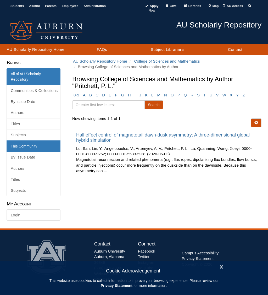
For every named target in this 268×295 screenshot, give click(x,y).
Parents (51, 6)
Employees (70, 6)
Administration (94, 6)
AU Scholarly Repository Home (36, 49)
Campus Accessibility (200, 253)
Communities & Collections (34, 90)
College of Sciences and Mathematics (167, 61)
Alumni (34, 6)
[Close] (221, 266)
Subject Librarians (168, 49)
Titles (15, 124)
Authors (17, 112)
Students (17, 6)
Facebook (146, 251)
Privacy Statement (116, 285)
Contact (235, 49)
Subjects (18, 135)
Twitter (143, 256)
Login (15, 215)
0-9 (76, 95)
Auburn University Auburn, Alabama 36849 (109, 257)
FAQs (102, 49)
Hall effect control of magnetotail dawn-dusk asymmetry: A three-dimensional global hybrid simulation (163, 137)
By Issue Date (23, 101)
